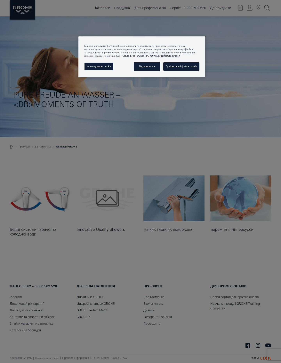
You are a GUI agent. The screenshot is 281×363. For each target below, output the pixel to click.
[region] (141, 56)
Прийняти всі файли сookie (181, 66)
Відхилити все (147, 66)
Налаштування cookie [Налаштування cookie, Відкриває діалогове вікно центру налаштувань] (98, 66)
